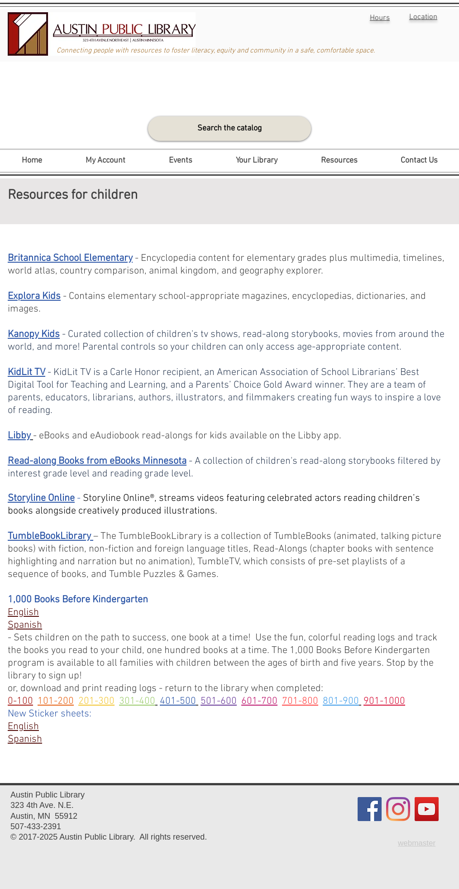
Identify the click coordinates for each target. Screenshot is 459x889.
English (23, 727)
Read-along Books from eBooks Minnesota (97, 461)
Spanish (25, 739)
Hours (380, 18)
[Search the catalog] (229, 128)
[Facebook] (370, 809)
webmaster (416, 843)
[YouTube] (427, 809)
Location (423, 17)
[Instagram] (398, 809)
